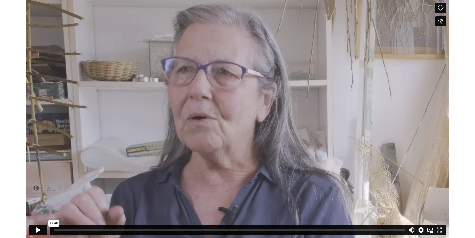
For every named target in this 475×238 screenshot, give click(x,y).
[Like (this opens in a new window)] (440, 8)
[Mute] (412, 230)
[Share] (440, 21)
